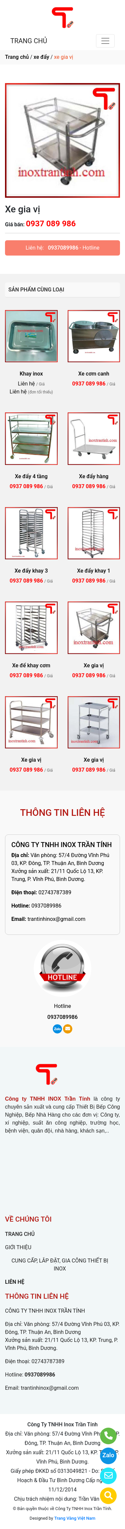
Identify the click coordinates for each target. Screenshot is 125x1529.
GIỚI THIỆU (18, 1247)
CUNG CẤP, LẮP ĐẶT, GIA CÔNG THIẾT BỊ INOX (59, 1264)
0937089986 (63, 248)
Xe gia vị (94, 665)
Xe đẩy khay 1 (93, 571)
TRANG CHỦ (28, 41)
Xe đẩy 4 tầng (31, 476)
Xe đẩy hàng (93, 476)
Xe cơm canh (93, 374)
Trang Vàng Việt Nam (74, 1518)
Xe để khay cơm (31, 665)
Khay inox (31, 374)
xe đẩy (41, 57)
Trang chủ (17, 57)
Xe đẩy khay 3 (31, 571)
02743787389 (54, 892)
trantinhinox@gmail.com (56, 919)
